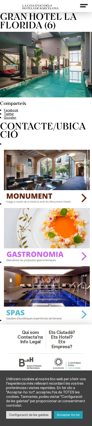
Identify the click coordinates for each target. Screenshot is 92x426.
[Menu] (84, 6)
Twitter (9, 114)
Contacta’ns (30, 337)
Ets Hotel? (62, 337)
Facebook (11, 110)
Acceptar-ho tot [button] (68, 415)
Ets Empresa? (61, 344)
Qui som (30, 332)
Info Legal (30, 342)
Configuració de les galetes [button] (29, 415)
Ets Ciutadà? (62, 332)
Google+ (10, 117)
